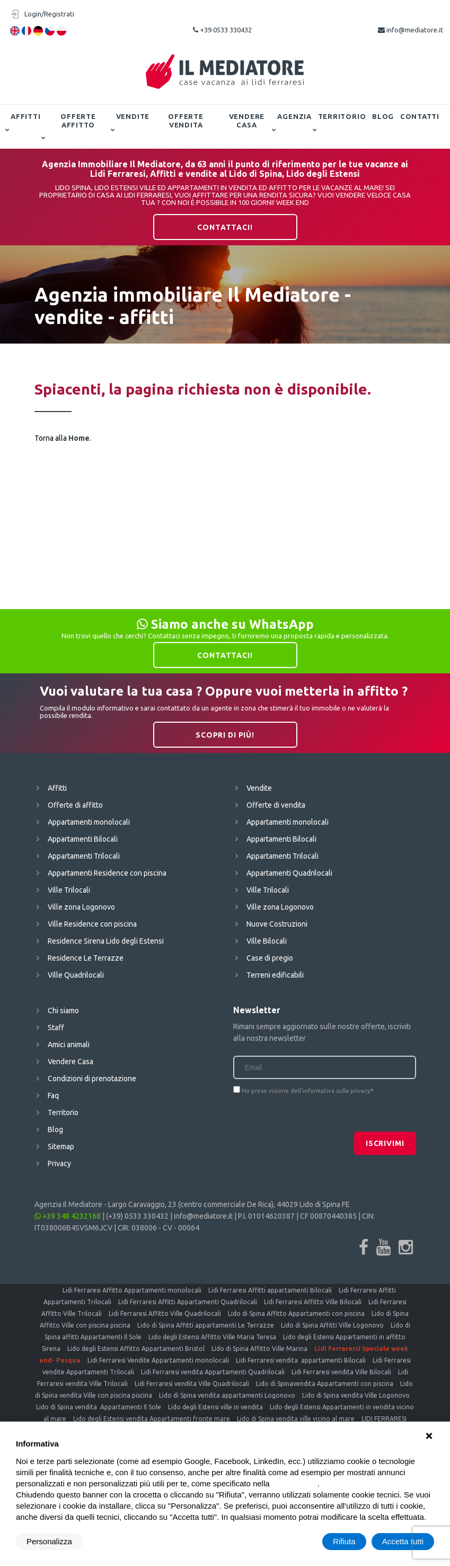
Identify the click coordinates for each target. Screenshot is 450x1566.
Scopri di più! (225, 735)
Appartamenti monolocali (89, 822)
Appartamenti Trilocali (84, 856)
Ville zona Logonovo (81, 907)
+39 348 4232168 (67, 1216)
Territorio (342, 116)
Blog (383, 116)
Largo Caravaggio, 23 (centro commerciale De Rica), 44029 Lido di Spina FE (229, 1204)
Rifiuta (344, 1541)
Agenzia (294, 116)
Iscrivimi (385, 1143)
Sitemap (61, 1146)
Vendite (132, 116)
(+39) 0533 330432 (137, 1216)
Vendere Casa (246, 121)
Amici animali (69, 1044)
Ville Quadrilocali (76, 975)
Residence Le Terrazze (85, 958)
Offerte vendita (185, 121)
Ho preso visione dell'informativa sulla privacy (306, 1091)
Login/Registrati (49, 14)
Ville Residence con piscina (92, 924)
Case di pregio (269, 958)
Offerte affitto (77, 121)
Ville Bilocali (266, 941)
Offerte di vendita (275, 805)
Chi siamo (63, 1010)
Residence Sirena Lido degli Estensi (106, 941)
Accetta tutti (402, 1541)
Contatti (419, 116)
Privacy (59, 1163)
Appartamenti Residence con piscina (107, 873)
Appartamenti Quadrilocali (289, 873)
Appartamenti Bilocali (83, 839)
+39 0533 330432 (222, 29)
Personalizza (49, 1541)
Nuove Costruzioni (276, 924)
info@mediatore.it (410, 29)
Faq (53, 1095)
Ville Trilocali (69, 890)
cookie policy (294, 1483)
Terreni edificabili (275, 975)
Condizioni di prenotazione (92, 1078)
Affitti (25, 116)
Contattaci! (224, 227)
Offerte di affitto (75, 805)
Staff (56, 1027)
